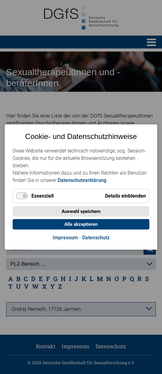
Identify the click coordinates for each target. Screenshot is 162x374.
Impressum (65, 238)
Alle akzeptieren (81, 224)
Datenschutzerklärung (82, 180)
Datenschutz (96, 238)
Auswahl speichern (81, 211)
